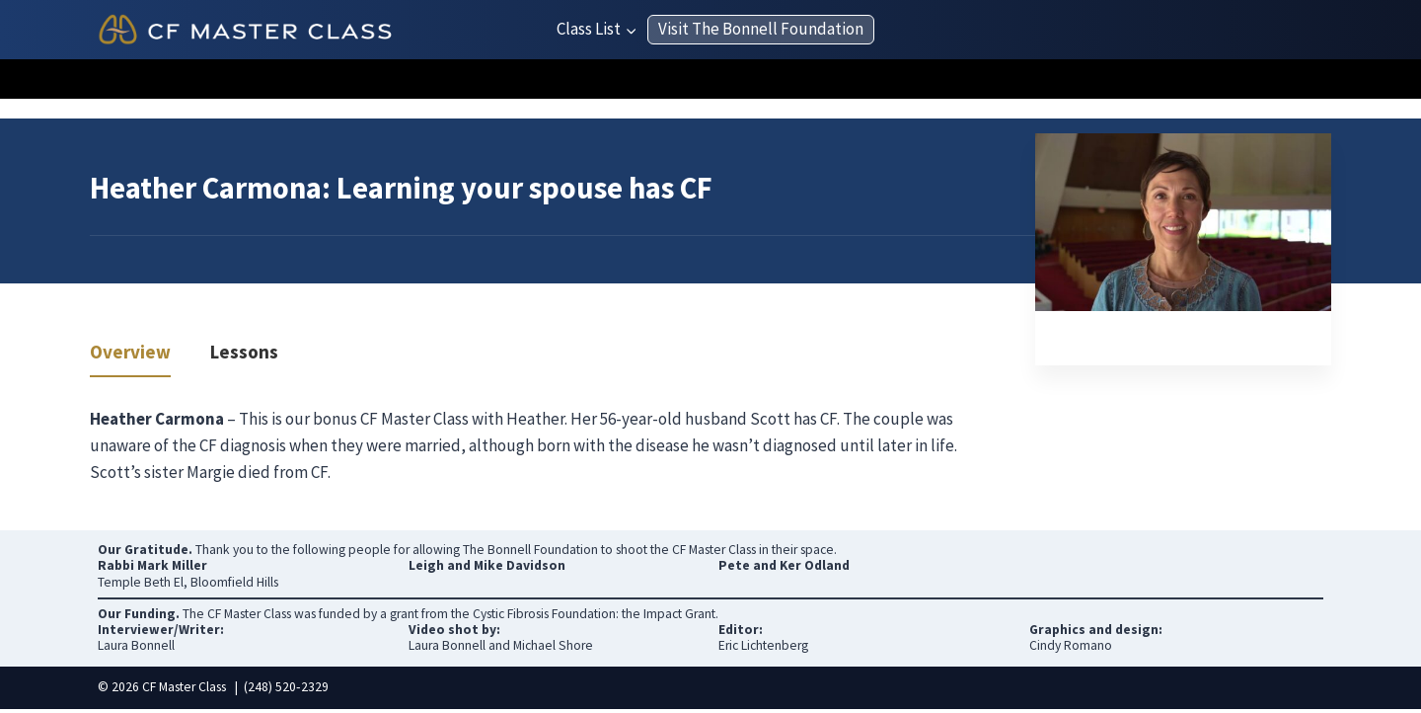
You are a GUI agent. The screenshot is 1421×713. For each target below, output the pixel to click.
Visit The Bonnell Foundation (760, 29)
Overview (130, 353)
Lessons (244, 353)
